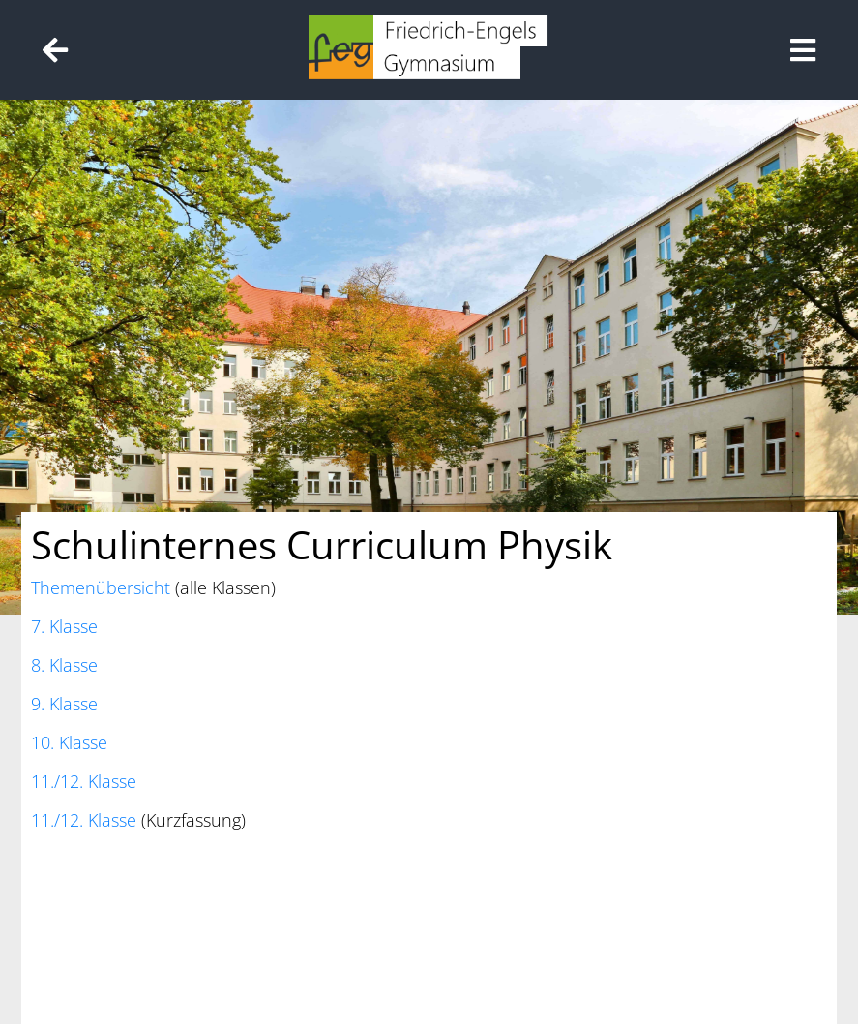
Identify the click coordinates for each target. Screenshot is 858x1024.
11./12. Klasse (83, 781)
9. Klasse (64, 703)
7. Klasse (64, 626)
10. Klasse (69, 742)
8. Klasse (64, 665)
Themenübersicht (100, 587)
